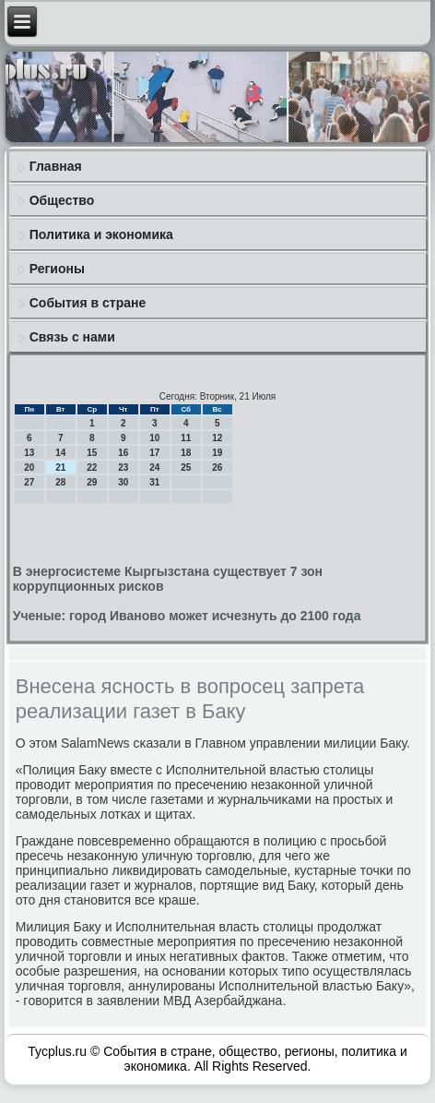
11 (186, 438)
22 (92, 467)
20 (29, 467)
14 (60, 453)
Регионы (57, 268)
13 (29, 453)
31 (154, 482)
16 (123, 453)
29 (92, 482)
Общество (62, 200)
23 (123, 467)
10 (154, 438)
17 (154, 453)
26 (217, 467)
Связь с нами (72, 337)
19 (217, 453)
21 (60, 467)
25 (186, 467)
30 (123, 482)
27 (29, 482)
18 (186, 453)
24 (154, 467)
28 (60, 482)
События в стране (88, 302)
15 (92, 453)
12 (217, 438)
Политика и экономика (101, 234)
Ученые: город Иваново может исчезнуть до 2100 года (187, 615)
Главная (55, 166)
